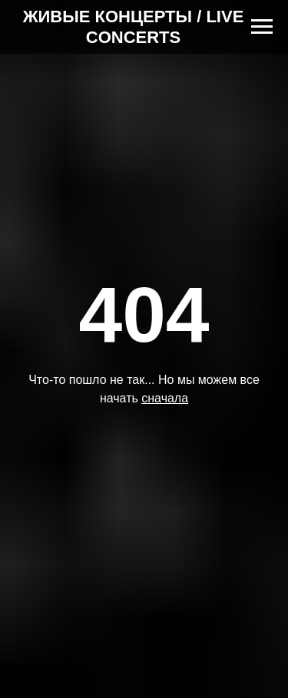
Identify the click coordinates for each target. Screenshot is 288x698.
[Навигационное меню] (262, 27)
